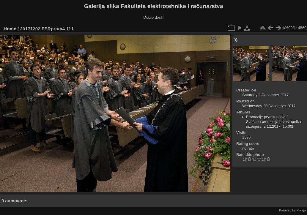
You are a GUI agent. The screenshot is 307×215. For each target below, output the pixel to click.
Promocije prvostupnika (266, 117)
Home (10, 28)
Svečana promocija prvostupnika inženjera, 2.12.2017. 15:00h (273, 124)
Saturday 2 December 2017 (265, 95)
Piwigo (301, 210)
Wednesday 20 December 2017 (269, 106)
